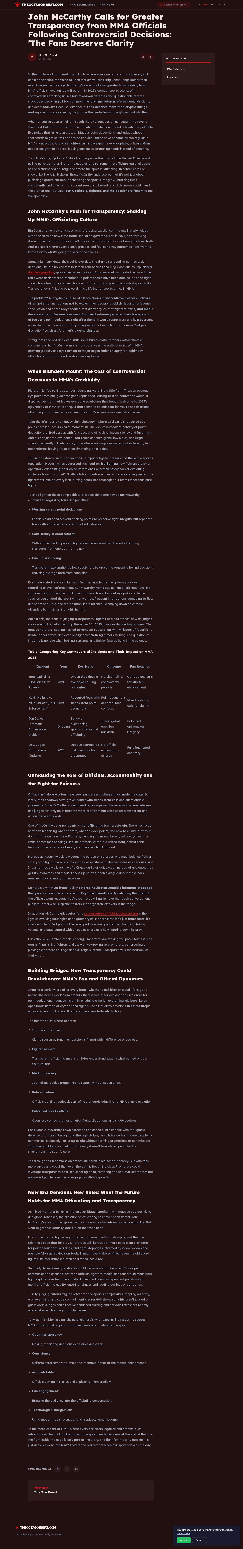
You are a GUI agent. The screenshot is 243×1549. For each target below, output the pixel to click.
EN (205, 4)
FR (218, 4)
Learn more (183, 1533)
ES (212, 4)
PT (225, 4)
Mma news (107, 4)
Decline (199, 1540)
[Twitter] (143, 57)
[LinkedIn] (76, 1469)
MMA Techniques (82, 4)
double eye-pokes (41, 272)
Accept (183, 1540)
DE (198, 4)
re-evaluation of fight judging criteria (111, 913)
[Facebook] (151, 57)
